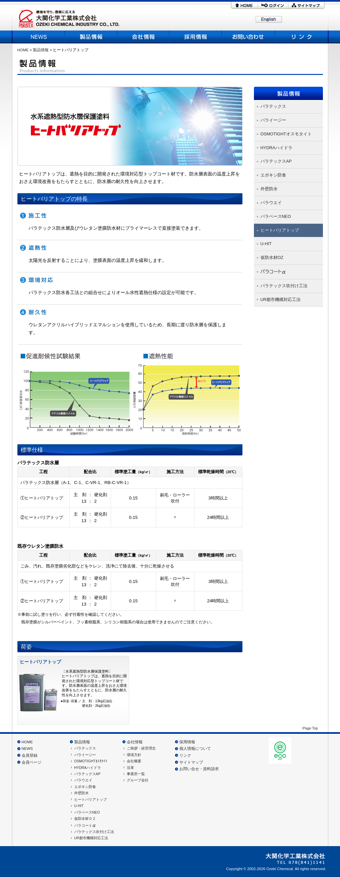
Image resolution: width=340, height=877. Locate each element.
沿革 (130, 768)
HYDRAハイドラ (87, 768)
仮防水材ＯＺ (85, 818)
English (269, 19)
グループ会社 (137, 780)
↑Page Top (309, 728)
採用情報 (196, 37)
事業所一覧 (136, 774)
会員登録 (29, 755)
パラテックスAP (87, 774)
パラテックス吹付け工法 (94, 832)
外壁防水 (81, 793)
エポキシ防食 (85, 787)
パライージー (85, 755)
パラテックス (85, 748)
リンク (300, 37)
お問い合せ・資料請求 (199, 769)
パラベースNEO (87, 812)
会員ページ (31, 762)
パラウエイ (83, 780)
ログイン (273, 5)
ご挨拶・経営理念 (141, 748)
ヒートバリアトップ (90, 799)
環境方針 (134, 755)
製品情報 (91, 37)
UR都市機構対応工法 (91, 838)
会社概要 (143, 37)
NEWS (39, 37)
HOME (244, 5)
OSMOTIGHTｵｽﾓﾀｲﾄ (90, 761)
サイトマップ (306, 5)
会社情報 (135, 742)
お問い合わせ (248, 37)
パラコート (85, 825)
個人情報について (195, 748)
